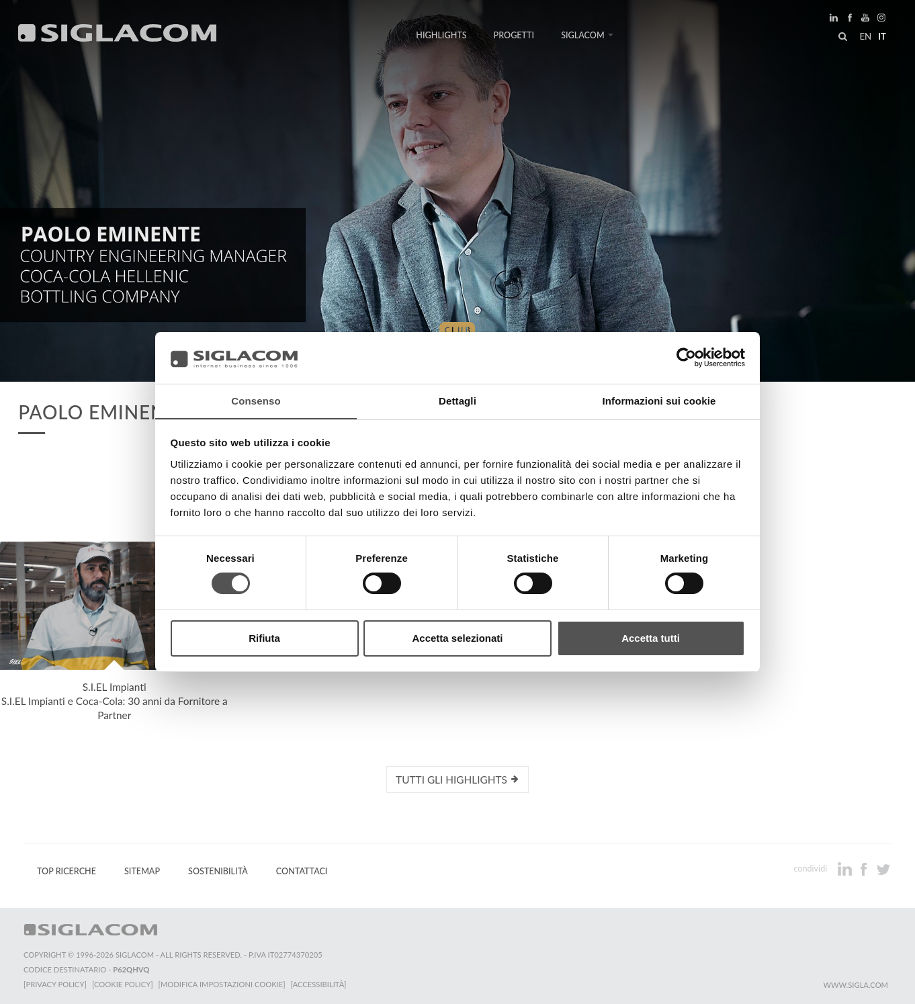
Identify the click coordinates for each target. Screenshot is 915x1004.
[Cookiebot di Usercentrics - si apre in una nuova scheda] (686, 357)
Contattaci (302, 871)
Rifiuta (264, 638)
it (882, 36)
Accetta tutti (650, 638)
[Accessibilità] (319, 984)
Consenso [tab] (255, 400)
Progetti (514, 35)
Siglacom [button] (587, 35)
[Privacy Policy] (55, 984)
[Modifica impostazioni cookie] (222, 984)
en (865, 36)
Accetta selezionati (457, 638)
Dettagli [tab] (457, 400)
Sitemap (142, 871)
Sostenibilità (218, 871)
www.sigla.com (855, 984)
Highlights (441, 35)
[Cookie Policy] (122, 984)
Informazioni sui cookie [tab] (659, 400)
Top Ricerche (66, 871)
